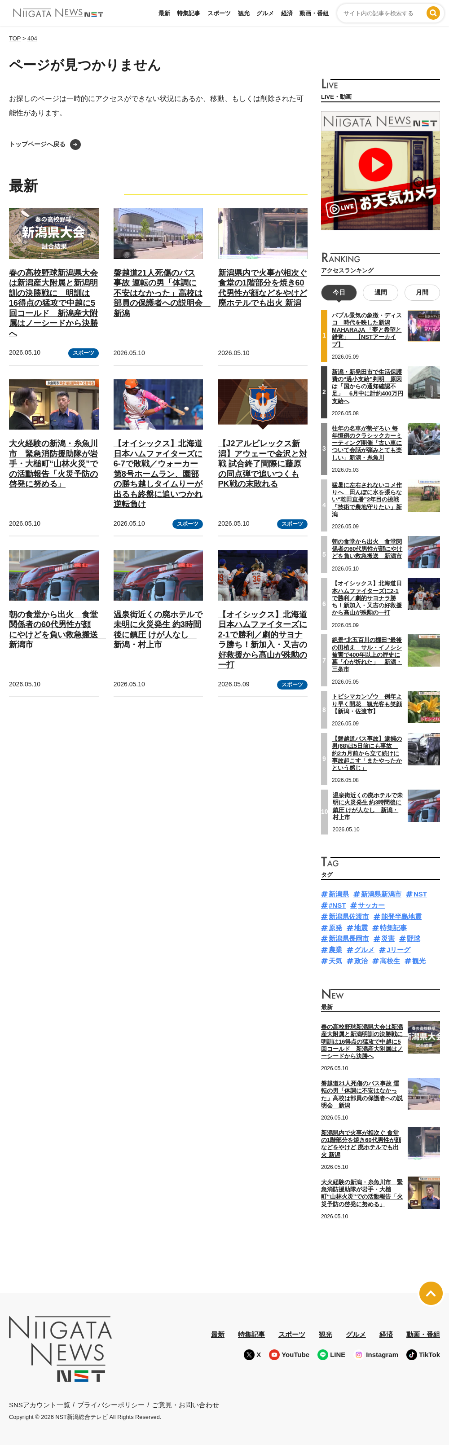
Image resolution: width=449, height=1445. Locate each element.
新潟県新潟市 (381, 894)
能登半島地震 (401, 916)
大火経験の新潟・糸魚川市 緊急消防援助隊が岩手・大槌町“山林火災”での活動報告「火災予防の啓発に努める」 (53, 463)
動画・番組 (314, 13)
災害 (388, 938)
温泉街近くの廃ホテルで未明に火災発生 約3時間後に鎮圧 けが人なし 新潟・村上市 (368, 806)
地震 (361, 927)
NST (420, 894)
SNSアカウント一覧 (39, 1405)
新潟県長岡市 (349, 938)
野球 (413, 938)
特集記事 (188, 13)
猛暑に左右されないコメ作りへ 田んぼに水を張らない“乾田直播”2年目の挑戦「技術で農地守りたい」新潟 (367, 500)
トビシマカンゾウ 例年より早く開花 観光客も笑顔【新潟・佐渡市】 (367, 704)
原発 (335, 927)
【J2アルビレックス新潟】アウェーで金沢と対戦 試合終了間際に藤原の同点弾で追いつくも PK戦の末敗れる (262, 463)
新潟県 (339, 894)
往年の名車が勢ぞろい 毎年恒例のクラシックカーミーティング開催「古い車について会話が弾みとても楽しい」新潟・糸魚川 (367, 443)
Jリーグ (398, 949)
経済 (287, 13)
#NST (337, 905)
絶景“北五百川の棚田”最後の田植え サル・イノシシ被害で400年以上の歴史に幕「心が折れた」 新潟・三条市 (367, 654)
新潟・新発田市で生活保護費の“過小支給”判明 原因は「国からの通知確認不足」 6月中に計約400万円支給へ (367, 386)
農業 (335, 949)
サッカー (371, 905)
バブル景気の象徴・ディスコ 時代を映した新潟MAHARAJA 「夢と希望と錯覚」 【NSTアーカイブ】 (367, 330)
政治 (361, 961)
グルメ (265, 13)
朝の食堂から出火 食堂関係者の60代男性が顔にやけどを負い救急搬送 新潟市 (367, 549)
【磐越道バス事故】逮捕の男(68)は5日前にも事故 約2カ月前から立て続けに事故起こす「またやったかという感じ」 (367, 753)
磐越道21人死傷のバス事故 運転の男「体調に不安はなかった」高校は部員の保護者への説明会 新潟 (162, 293)
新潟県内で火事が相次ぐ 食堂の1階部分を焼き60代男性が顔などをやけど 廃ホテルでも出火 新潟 (361, 1143)
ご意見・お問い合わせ (185, 1404)
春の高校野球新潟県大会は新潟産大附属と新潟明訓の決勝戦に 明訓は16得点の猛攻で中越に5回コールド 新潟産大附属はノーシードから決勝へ (53, 303)
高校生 (390, 961)
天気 (335, 961)
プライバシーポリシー (111, 1404)
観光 (244, 13)
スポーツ (219, 13)
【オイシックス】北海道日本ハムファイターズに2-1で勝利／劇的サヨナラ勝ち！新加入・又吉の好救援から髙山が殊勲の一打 (367, 598)
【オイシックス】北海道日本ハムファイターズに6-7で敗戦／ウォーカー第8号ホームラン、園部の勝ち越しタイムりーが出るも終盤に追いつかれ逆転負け (158, 474)
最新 (164, 13)
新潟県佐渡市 (349, 916)
